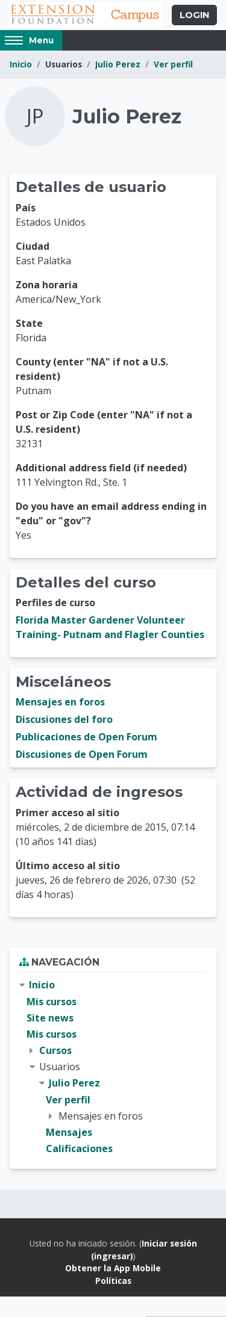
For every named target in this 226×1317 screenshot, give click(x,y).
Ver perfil (173, 64)
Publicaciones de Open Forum (86, 736)
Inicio (21, 64)
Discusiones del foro (64, 719)
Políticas (113, 1280)
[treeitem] (113, 1066)
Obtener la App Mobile (113, 1268)
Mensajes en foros (60, 701)
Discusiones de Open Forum (82, 754)
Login (194, 15)
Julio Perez (117, 64)
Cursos (55, 1050)
